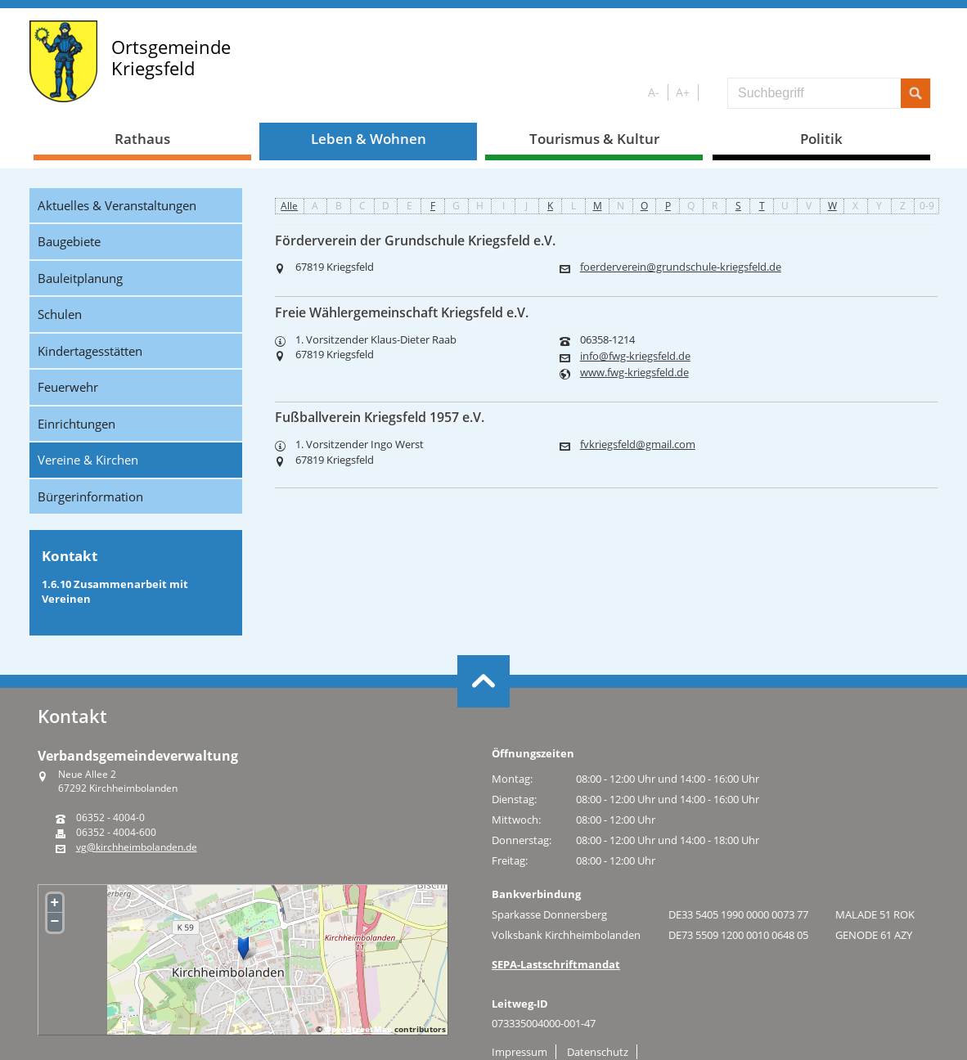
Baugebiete (69, 241)
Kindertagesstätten (90, 351)
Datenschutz (597, 1051)
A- (653, 92)
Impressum (519, 1051)
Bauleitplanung (80, 278)
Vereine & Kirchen (88, 459)
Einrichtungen (76, 423)
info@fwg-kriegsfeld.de (635, 356)
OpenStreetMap (358, 1029)
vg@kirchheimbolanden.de (136, 847)
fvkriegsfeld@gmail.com (637, 444)
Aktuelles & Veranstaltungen (117, 205)
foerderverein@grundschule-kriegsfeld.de (680, 267)
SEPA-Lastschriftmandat (556, 964)
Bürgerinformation (90, 496)
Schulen (60, 314)
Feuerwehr (68, 387)
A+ (683, 92)
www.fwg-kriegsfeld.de (634, 372)
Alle (289, 206)
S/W (709, 92)
